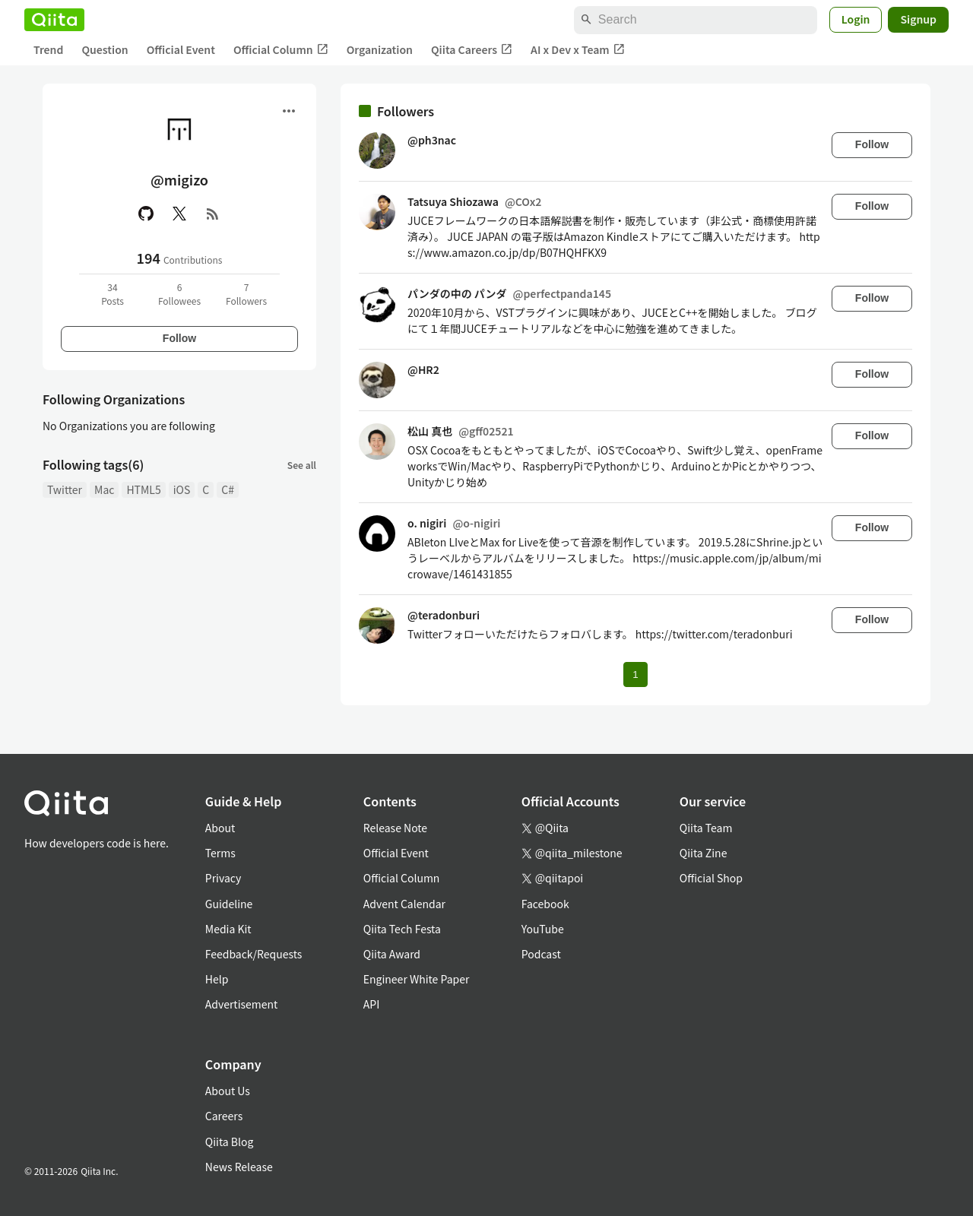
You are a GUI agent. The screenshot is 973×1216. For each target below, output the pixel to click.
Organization (380, 49)
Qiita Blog (229, 1141)
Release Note (395, 827)
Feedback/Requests (254, 953)
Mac (104, 489)
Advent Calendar (404, 903)
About (220, 827)
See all (301, 464)
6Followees (179, 293)
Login (855, 19)
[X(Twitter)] (179, 213)
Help (217, 978)
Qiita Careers (471, 50)
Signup (918, 19)
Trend (48, 49)
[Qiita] (54, 19)
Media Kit (228, 928)
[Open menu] (289, 111)
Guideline (229, 903)
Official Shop (711, 877)
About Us (227, 1090)
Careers (223, 1115)
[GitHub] (146, 213)
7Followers (246, 293)
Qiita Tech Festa (402, 928)
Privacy (223, 877)
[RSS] (213, 213)
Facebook (545, 903)
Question (104, 49)
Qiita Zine (703, 852)
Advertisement (241, 1004)
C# (227, 489)
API (371, 1004)
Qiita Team (706, 827)
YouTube (542, 928)
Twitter (64, 489)
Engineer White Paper (416, 978)
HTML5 (143, 489)
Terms (220, 852)
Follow (179, 338)
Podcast (541, 953)
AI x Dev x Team (578, 50)
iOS (182, 489)
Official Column (280, 50)
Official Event (181, 49)
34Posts (112, 293)
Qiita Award (391, 953)
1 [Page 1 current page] (635, 674)
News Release (239, 1166)
